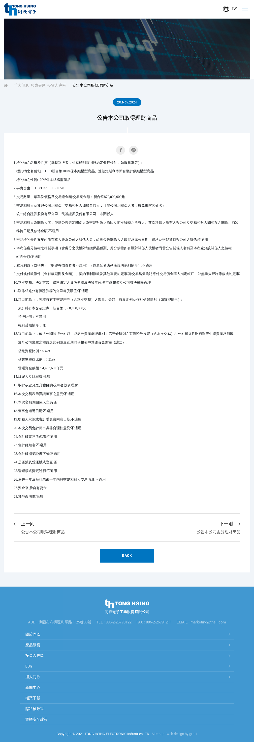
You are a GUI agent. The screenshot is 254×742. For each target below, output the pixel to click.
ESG (28, 666)
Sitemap (158, 734)
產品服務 (32, 645)
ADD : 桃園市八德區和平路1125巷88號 (59, 622)
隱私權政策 (34, 709)
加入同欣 (32, 677)
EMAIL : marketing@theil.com (201, 622)
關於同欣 (32, 634)
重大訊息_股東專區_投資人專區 (40, 85)
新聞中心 (32, 687)
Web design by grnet (181, 734)
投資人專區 (34, 655)
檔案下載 (32, 698)
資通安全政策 (36, 719)
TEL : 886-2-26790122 (113, 622)
